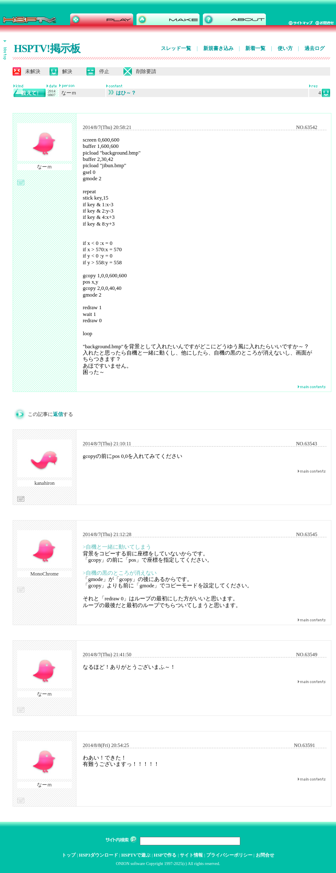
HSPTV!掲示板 (47, 48)
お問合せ (265, 854)
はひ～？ (122, 93)
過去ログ (314, 48)
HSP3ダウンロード (98, 854)
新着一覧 (255, 48)
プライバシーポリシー (229, 854)
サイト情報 (191, 854)
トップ (69, 854)
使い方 (285, 48)
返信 (58, 414)
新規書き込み (218, 48)
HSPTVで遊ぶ (136, 854)
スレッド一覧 (176, 48)
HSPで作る (165, 854)
